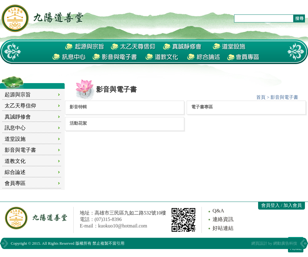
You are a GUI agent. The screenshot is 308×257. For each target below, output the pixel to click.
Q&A (218, 211)
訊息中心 (15, 128)
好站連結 (223, 228)
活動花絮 (78, 123)
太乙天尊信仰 (20, 106)
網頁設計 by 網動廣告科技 (274, 243)
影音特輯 (78, 106)
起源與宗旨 (18, 95)
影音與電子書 (20, 150)
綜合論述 (15, 172)
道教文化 (15, 161)
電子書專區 (202, 106)
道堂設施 (15, 139)
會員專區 (15, 183)
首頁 (260, 97)
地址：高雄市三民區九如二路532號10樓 (123, 212)
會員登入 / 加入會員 (281, 205)
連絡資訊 (223, 219)
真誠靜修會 (18, 117)
